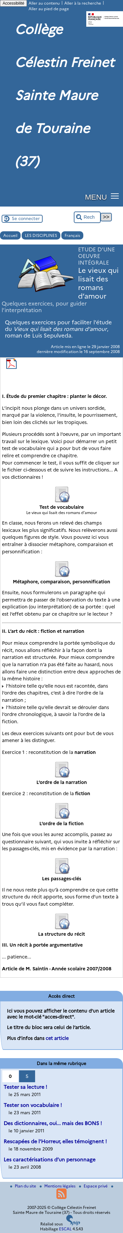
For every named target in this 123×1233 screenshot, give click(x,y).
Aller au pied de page (49, 8)
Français (72, 235)
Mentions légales (58, 1186)
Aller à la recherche (82, 3)
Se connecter (26, 218)
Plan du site (23, 1186)
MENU (96, 197)
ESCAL (65, 1228)
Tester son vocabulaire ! (33, 1105)
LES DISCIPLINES (41, 235)
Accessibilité (13, 3)
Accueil (10, 235)
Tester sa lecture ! (25, 1087)
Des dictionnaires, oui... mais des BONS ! (53, 1123)
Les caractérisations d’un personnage (49, 1159)
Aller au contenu (44, 3)
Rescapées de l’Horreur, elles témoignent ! (55, 1141)
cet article (57, 1038)
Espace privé (94, 1186)
